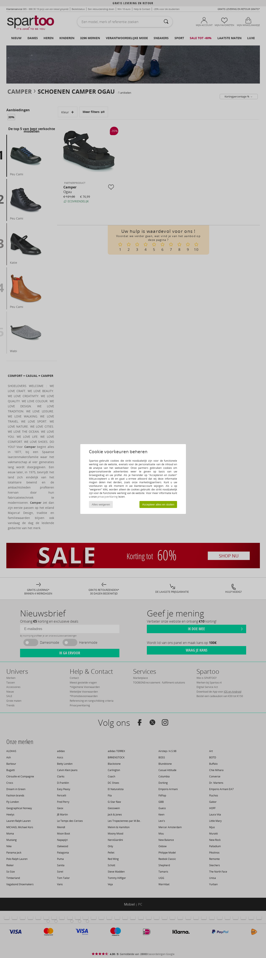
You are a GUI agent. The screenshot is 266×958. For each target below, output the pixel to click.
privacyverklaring (107, 496)
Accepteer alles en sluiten (158, 504)
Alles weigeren (101, 504)
